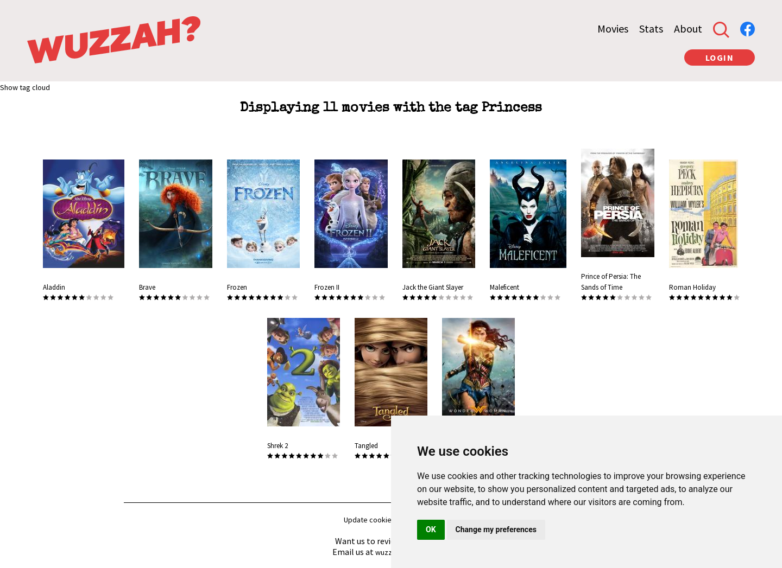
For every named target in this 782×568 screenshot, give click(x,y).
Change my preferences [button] (496, 529)
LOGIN (719, 57)
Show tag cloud (25, 87)
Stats (651, 28)
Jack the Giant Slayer (432, 287)
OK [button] (431, 529)
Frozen (237, 287)
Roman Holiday (692, 287)
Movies (612, 28)
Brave (147, 287)
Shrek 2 (277, 445)
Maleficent (504, 287)
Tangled (366, 445)
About (688, 28)
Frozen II (326, 287)
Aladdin (54, 287)
